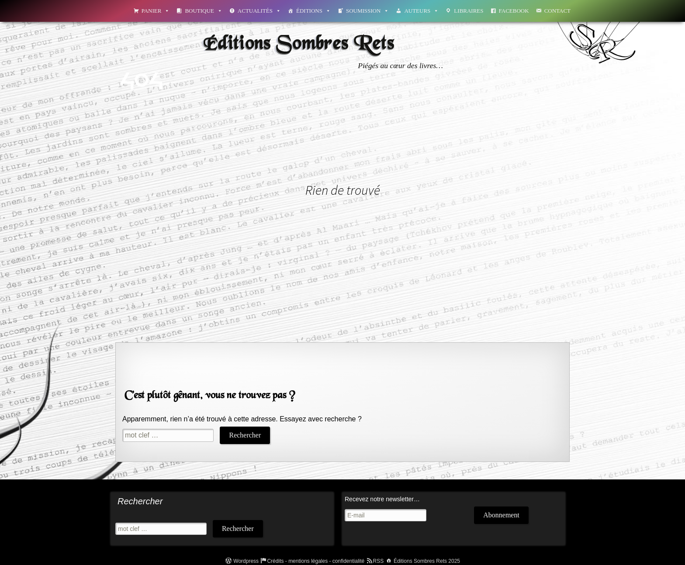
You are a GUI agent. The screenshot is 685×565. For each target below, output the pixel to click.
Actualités (259, 10)
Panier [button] (156, 10)
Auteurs (421, 10)
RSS (378, 561)
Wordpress (246, 561)
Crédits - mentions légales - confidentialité (315, 561)
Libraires (468, 10)
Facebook (514, 10)
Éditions (313, 10)
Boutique (203, 10)
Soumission (367, 10)
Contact (557, 10)
